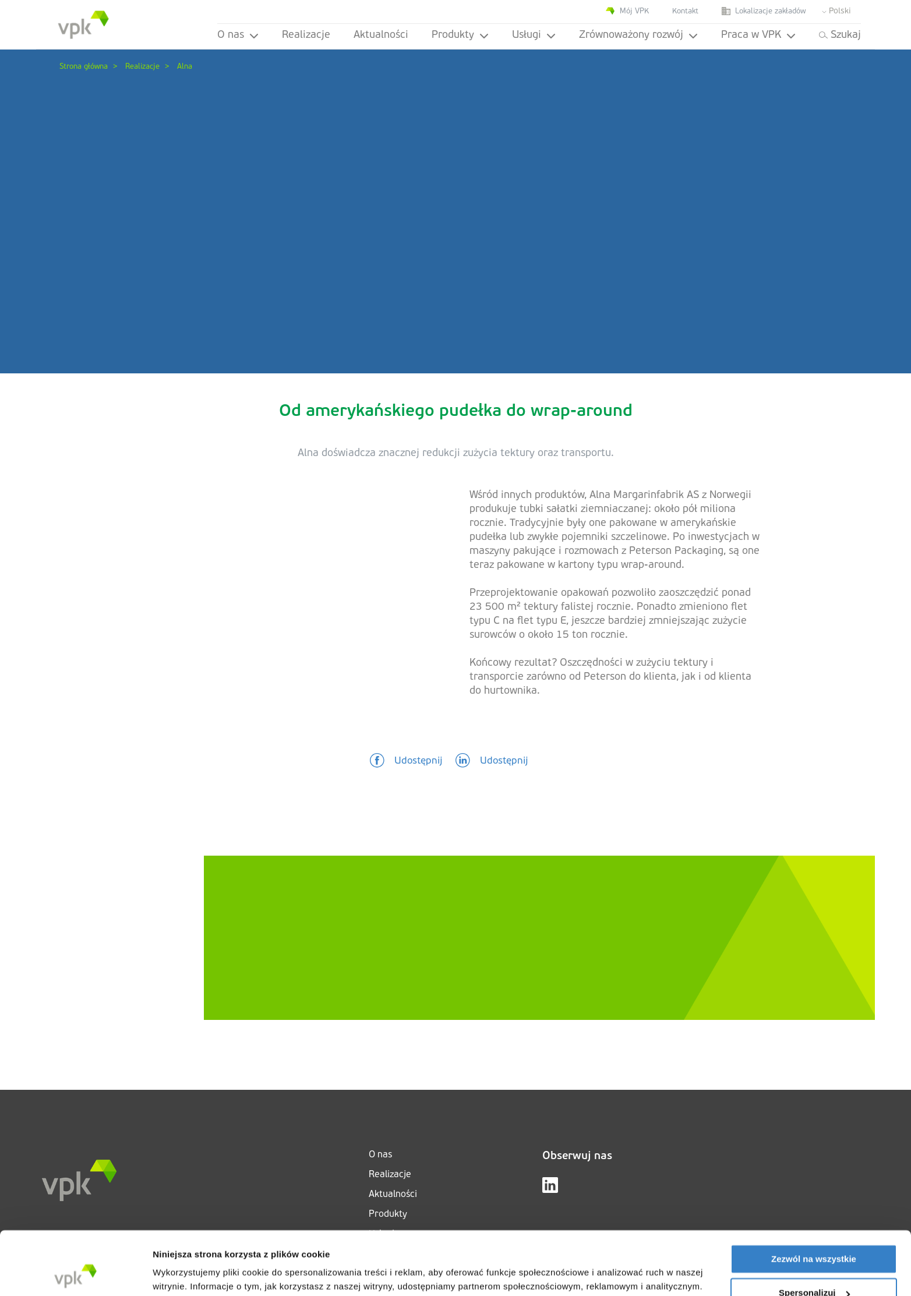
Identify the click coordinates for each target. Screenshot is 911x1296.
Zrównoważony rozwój (638, 35)
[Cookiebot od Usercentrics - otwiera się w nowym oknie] (75, 1273)
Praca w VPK (758, 35)
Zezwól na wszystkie (813, 1200)
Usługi (534, 35)
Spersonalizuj (814, 1233)
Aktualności (381, 35)
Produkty (460, 35)
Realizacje (306, 35)
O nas (238, 35)
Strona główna (83, 66)
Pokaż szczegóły (188, 1273)
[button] (406, 761)
